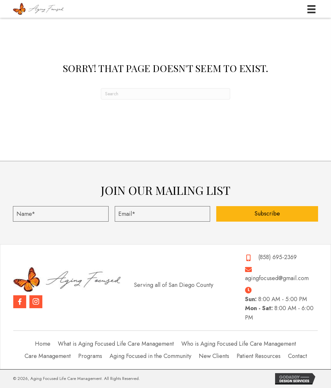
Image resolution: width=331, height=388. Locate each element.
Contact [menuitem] (297, 356)
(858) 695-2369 (277, 257)
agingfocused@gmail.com (277, 278)
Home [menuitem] (42, 344)
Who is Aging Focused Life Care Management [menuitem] (238, 344)
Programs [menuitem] (90, 356)
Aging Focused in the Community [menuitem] (150, 356)
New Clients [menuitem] (214, 356)
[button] (267, 214)
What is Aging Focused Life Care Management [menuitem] (116, 344)
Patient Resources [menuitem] (259, 356)
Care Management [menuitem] (48, 356)
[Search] (165, 94)
